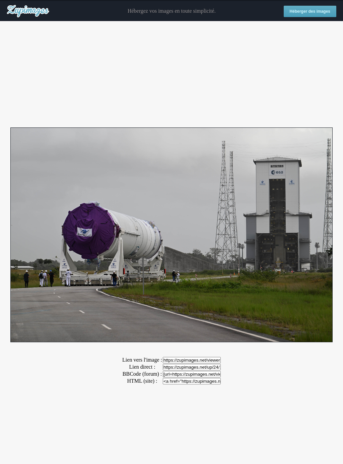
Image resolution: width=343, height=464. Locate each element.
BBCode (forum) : (142, 374)
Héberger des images (310, 11)
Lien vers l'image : (142, 360)
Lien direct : (142, 367)
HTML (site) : (142, 381)
